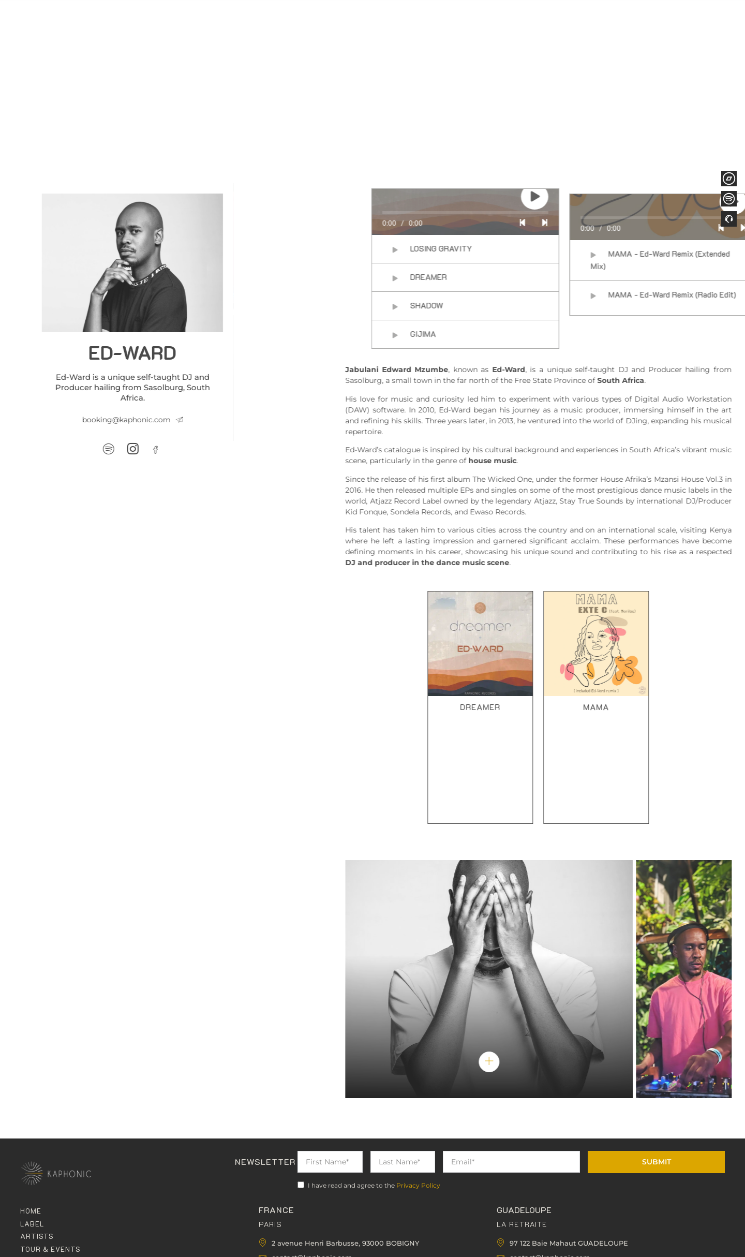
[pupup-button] (587, 1062)
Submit (656, 1161)
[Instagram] (84, 450)
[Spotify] (59, 450)
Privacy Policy (418, 1185)
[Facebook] (106, 449)
